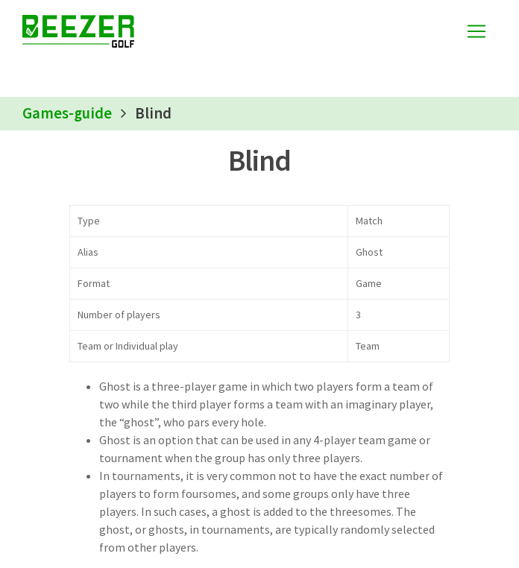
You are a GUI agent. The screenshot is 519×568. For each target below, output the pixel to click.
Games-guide (67, 113)
